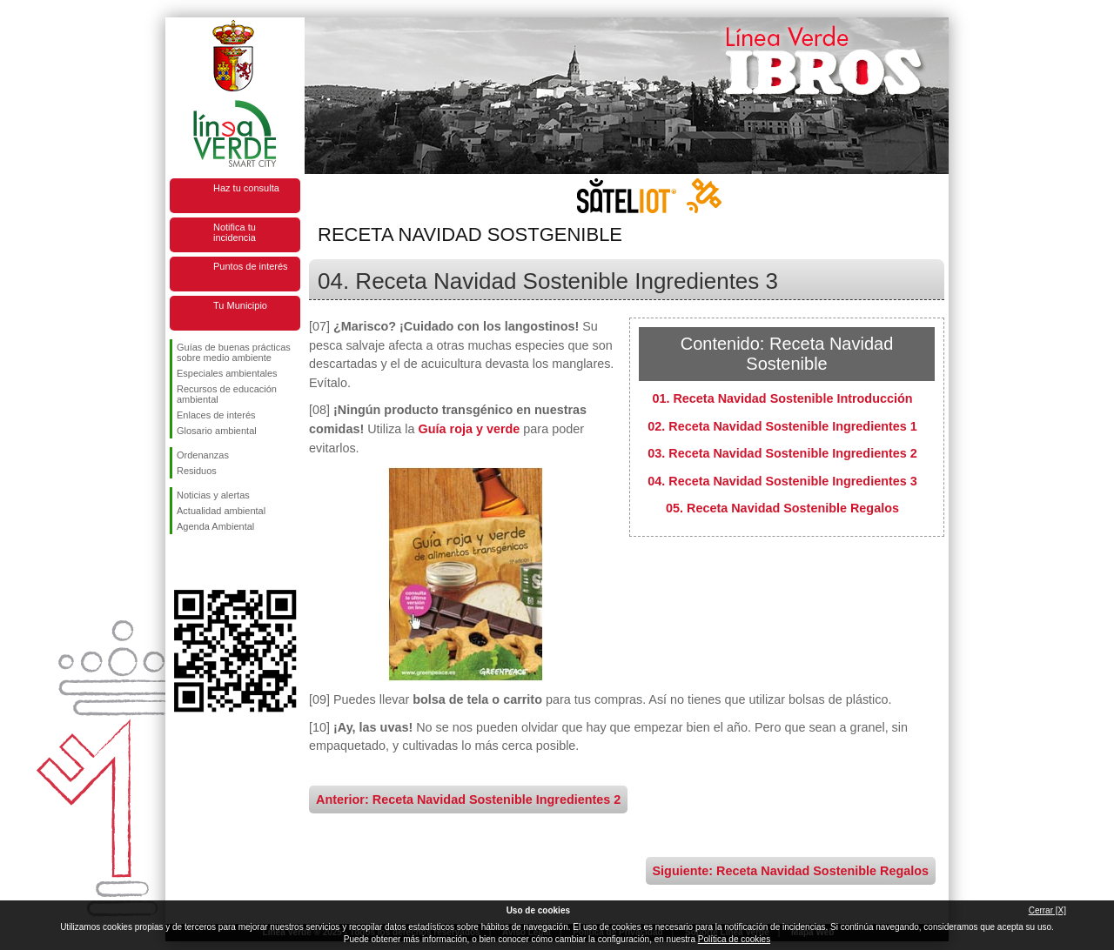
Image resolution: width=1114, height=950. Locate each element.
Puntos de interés (250, 266)
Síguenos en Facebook (180, 562)
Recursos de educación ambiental (227, 394)
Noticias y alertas (213, 495)
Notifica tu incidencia (234, 232)
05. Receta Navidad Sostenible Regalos (782, 508)
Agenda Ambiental (215, 526)
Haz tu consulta (246, 188)
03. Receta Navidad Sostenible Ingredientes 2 (782, 453)
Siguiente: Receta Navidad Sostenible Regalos (791, 871)
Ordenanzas (203, 455)
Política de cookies (734, 939)
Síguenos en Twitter (208, 562)
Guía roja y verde (469, 429)
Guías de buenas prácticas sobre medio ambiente (234, 352)
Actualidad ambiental (221, 510)
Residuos (197, 470)
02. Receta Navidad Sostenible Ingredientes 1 (782, 426)
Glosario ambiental (217, 430)
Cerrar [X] (1047, 910)
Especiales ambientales (227, 373)
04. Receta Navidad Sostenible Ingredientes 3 (782, 481)
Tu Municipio (240, 305)
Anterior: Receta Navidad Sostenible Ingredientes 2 (468, 799)
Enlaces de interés (216, 415)
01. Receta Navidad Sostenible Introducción (782, 398)
